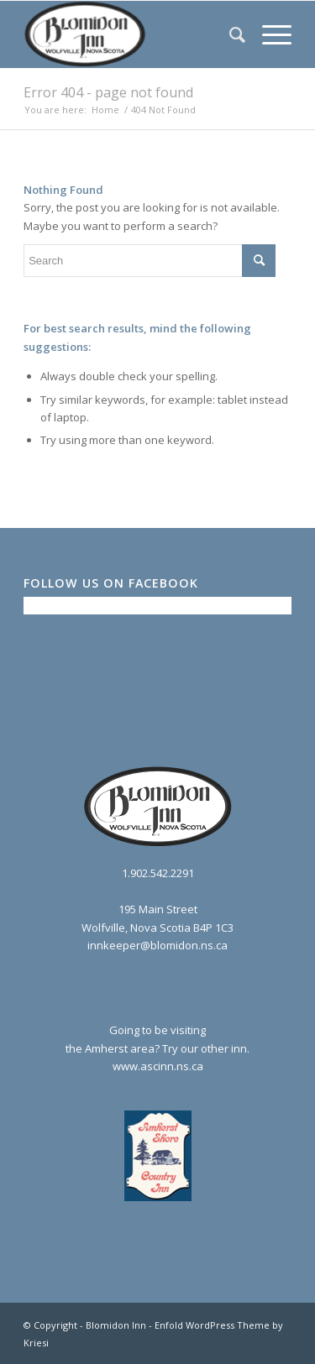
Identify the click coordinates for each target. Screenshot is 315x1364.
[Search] (229, 34)
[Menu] (268, 34)
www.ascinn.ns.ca (158, 1066)
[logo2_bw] (131, 34)
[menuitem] (229, 34)
